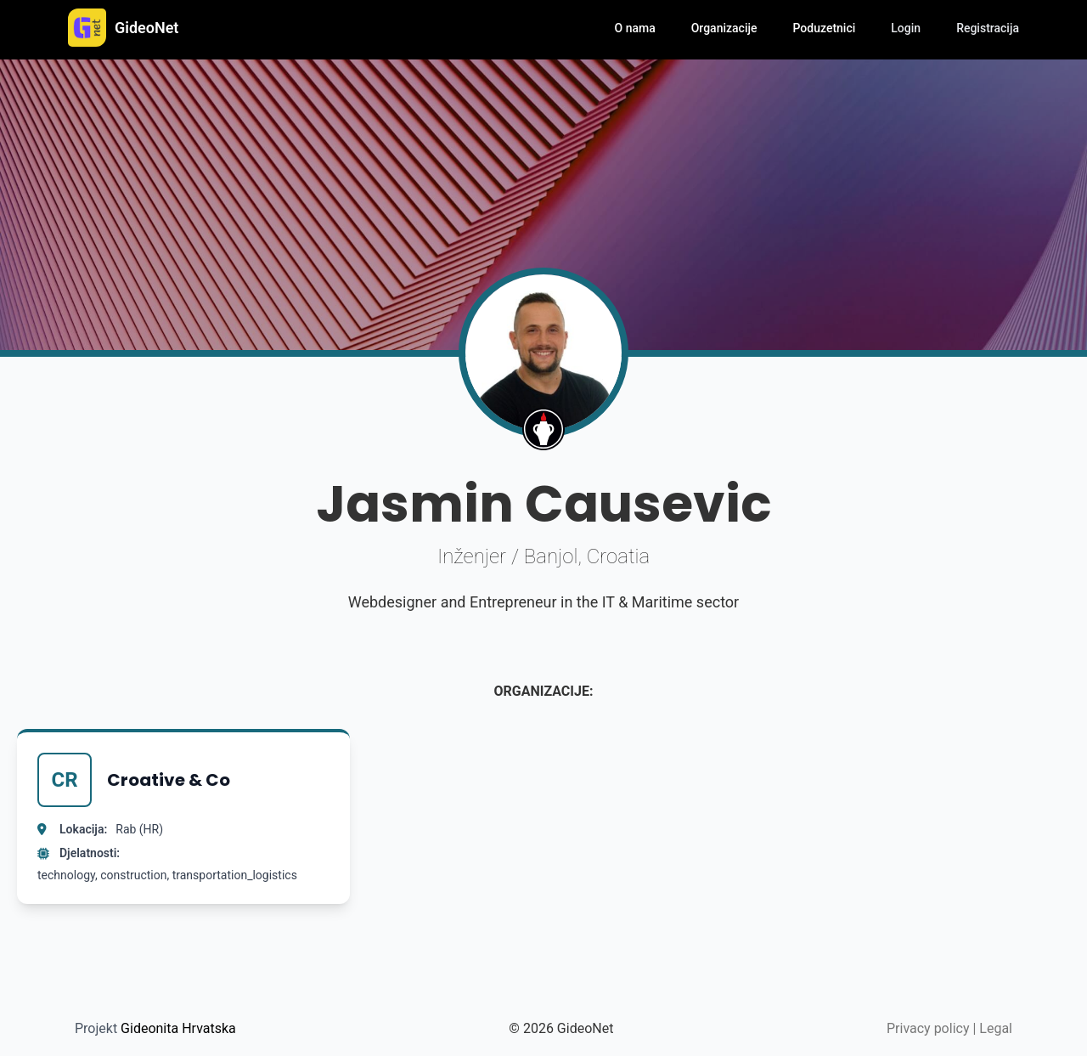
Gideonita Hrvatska (178, 1028)
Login (906, 28)
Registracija (987, 28)
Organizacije (724, 28)
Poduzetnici (824, 28)
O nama (635, 28)
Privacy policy (928, 1028)
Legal (995, 1028)
